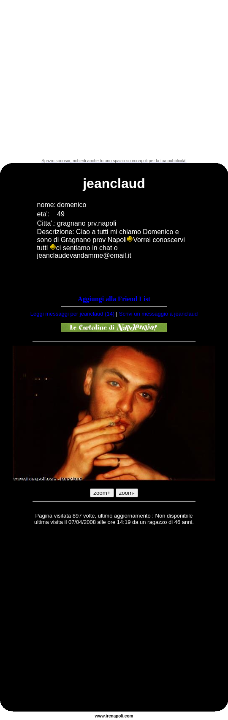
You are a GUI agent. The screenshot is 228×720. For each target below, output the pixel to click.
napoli (117, 716)
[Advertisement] (79, 79)
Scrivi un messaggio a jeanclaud (158, 314)
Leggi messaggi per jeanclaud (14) (72, 314)
